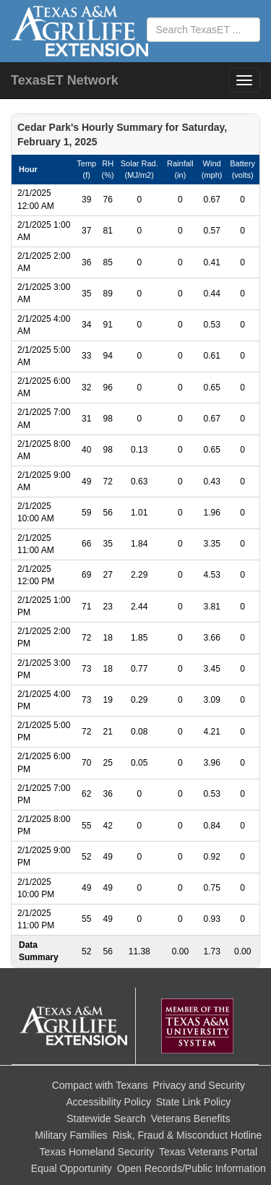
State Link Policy (193, 1102)
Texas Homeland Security (96, 1152)
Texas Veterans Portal (208, 1152)
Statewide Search (106, 1118)
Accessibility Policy (108, 1102)
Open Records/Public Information (191, 1168)
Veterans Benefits (191, 1118)
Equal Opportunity (71, 1168)
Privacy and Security (198, 1085)
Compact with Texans (100, 1085)
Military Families (71, 1135)
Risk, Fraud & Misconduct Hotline (187, 1135)
